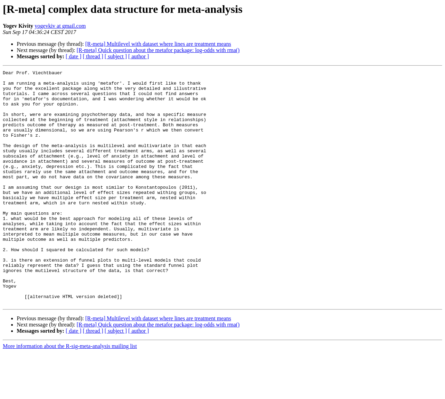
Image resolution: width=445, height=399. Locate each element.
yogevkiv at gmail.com (60, 26)
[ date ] (73, 56)
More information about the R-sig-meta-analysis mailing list (70, 393)
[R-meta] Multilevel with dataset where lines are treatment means (158, 44)
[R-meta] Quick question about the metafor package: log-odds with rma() (158, 50)
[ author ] (138, 56)
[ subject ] (116, 56)
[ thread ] (93, 56)
